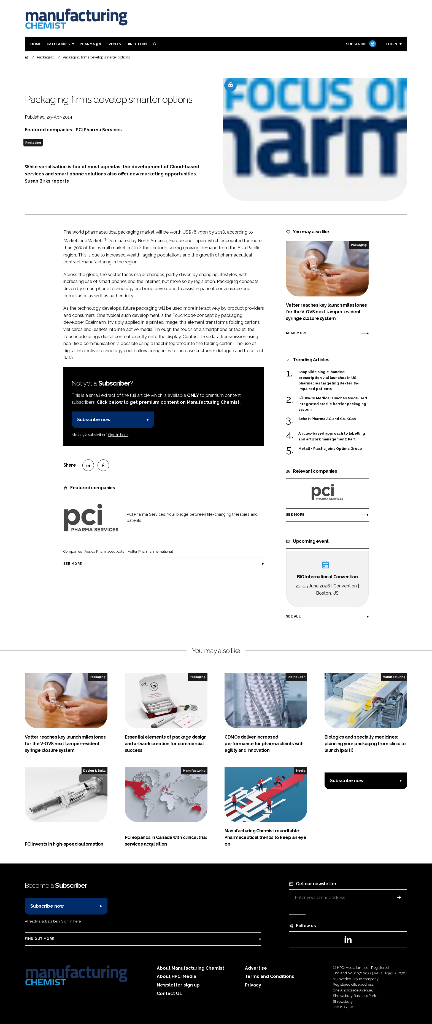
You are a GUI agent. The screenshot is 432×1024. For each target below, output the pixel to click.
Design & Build (94, 770)
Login (391, 44)
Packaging (33, 142)
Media (301, 770)
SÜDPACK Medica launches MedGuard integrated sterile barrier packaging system (332, 403)
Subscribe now (93, 419)
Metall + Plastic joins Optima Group (330, 448)
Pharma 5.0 (90, 44)
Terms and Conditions (269, 976)
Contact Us (169, 993)
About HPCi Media (176, 976)
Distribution (297, 676)
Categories (58, 44)
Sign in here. (118, 435)
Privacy (253, 985)
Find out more (39, 939)
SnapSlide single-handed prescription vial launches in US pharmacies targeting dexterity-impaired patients (328, 380)
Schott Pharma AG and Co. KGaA (327, 418)
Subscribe (360, 44)
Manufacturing (394, 676)
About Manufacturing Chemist (190, 968)
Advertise (256, 968)
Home (35, 44)
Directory (136, 44)
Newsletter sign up (178, 985)
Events (113, 44)
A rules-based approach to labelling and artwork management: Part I (331, 436)
